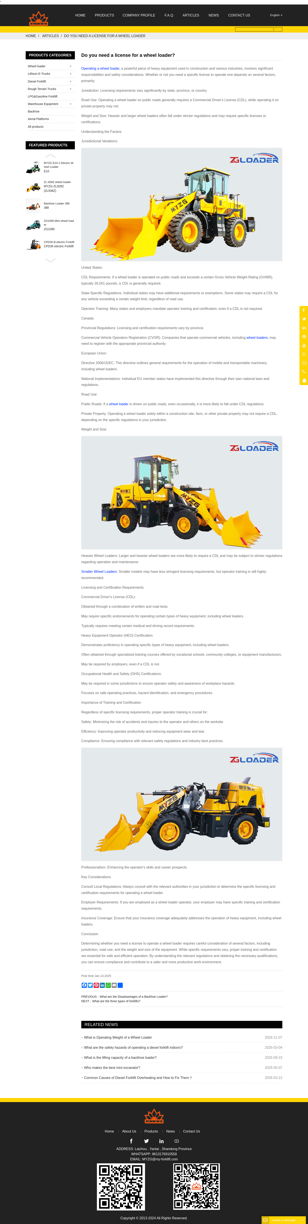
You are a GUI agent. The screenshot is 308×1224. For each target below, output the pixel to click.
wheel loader (119, 404)
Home (31, 36)
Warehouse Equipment (43, 104)
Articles (50, 36)
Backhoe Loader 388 (57, 203)
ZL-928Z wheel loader (57, 182)
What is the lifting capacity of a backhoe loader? (120, 1057)
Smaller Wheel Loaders (99, 571)
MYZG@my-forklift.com (160, 1159)
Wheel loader (37, 66)
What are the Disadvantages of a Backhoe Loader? (134, 996)
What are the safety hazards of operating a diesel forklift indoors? (133, 1047)
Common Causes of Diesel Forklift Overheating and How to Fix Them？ (138, 1077)
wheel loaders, (258, 337)
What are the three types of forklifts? (116, 1001)
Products (151, 1131)
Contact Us (191, 1131)
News (170, 1131)
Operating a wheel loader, (100, 68)
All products (35, 126)
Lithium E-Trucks (39, 73)
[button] (50, 155)
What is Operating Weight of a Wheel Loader (118, 1037)
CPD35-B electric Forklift (59, 242)
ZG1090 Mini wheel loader (59, 222)
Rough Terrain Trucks (42, 88)
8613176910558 (164, 1154)
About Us (129, 1131)
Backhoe (33, 111)
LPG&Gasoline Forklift (43, 96)
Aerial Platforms (38, 119)
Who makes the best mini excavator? (112, 1067)
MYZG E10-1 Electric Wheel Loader (58, 165)
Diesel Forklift (37, 81)
